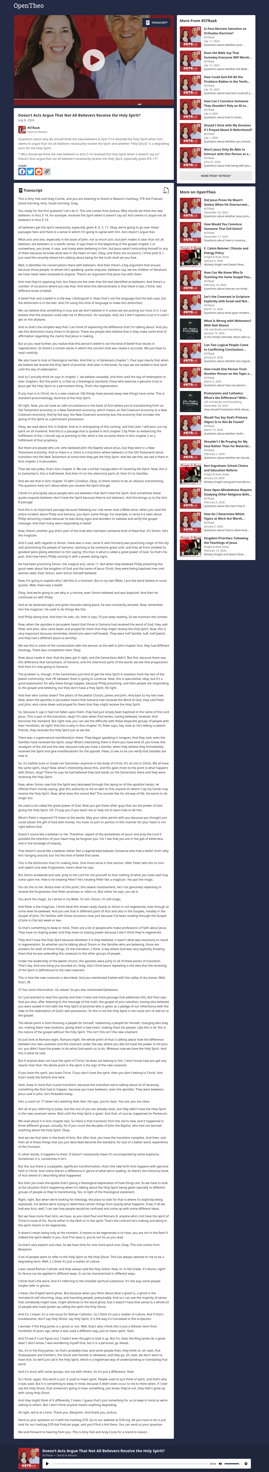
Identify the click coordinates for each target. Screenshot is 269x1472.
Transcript (157, 22)
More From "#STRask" (216, 176)
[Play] (47, 1464)
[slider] (129, 1464)
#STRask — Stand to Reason (59, 1455)
